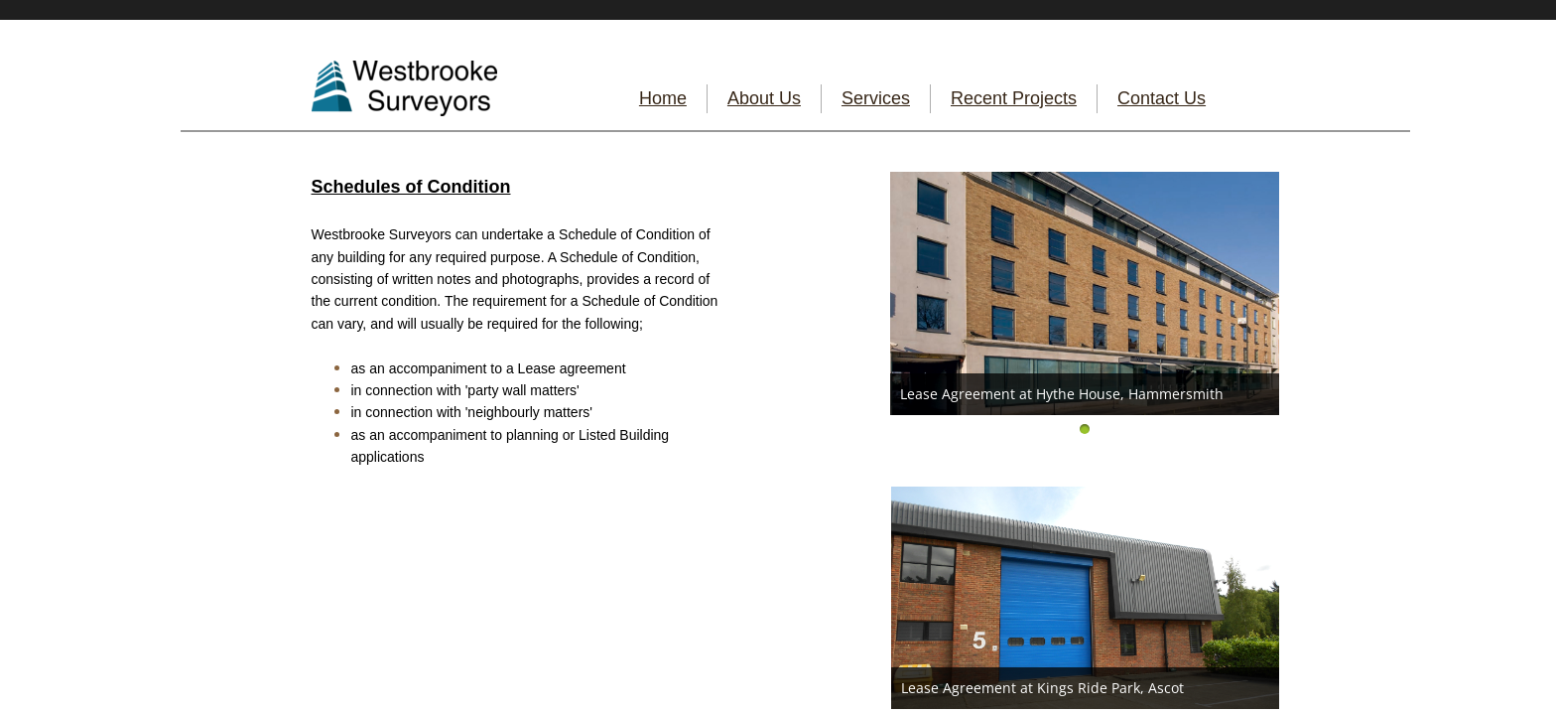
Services (876, 98)
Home (663, 98)
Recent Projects (1014, 98)
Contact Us (1161, 98)
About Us (764, 98)
